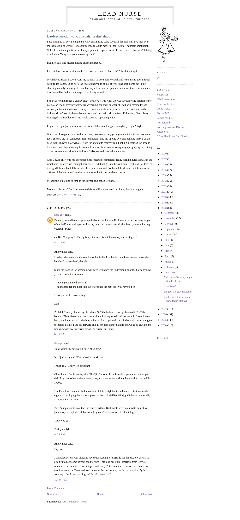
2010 (164, 197)
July (167, 240)
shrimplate (60, 343)
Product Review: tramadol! (178, 291)
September (171, 229)
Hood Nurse (163, 108)
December (170, 212)
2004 (164, 325)
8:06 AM (60, 334)
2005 (164, 319)
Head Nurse (120, 14)
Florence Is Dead (166, 104)
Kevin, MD (163, 113)
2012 (164, 186)
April (168, 256)
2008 (164, 208)
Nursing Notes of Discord (170, 127)
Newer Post (53, 494)
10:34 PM (60, 479)
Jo (158, 77)
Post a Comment (55, 488)
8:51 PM (59, 242)
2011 (164, 191)
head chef (59, 214)
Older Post (146, 494)
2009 (164, 202)
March (168, 261)
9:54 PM (59, 434)
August (169, 234)
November (170, 218)
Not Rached (163, 122)
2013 (164, 180)
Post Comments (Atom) (73, 501)
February (170, 267)
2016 (164, 164)
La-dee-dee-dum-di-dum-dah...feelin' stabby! (80, 36)
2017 (164, 159)
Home (100, 494)
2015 (164, 170)
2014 (164, 175)
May (167, 250)
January (169, 272)
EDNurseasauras (166, 99)
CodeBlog (162, 94)
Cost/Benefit (170, 286)
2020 (164, 153)
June (167, 245)
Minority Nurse (165, 117)
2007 (164, 309)
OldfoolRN (163, 131)
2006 (164, 314)
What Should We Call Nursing (173, 136)
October (169, 223)
